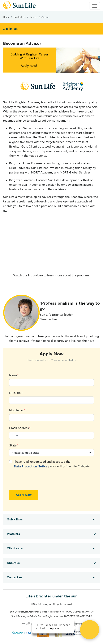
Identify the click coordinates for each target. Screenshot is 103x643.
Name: (14, 375)
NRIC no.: (16, 393)
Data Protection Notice (30, 466)
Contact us (14, 577)
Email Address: (20, 428)
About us (13, 563)
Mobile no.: (17, 410)
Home (6, 17)
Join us (33, 17)
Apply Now (24, 495)
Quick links (15, 519)
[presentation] (38, 479)
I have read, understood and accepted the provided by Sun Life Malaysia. (52, 464)
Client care (15, 548)
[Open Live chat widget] (89, 629)
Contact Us (20, 17)
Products (13, 534)
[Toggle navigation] (94, 6)
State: (14, 445)
